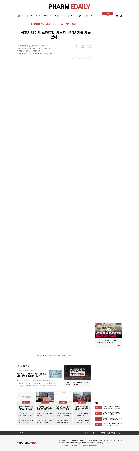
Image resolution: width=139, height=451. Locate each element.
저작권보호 (119, 433)
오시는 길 (92, 433)
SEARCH (121, 16)
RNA (54, 24)
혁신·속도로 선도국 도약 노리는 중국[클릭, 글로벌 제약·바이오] (37, 383)
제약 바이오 (58, 16)
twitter (80, 58)
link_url (86, 58)
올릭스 (67, 24)
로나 (42, 24)
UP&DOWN (47, 16)
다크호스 (29, 16)
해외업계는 (35, 24)
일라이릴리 (26, 370)
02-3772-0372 (90, 443)
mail (83, 58)
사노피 (48, 24)
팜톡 (80, 16)
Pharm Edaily (26, 443)
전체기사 (20, 16)
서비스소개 (88, 16)
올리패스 (74, 24)
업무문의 (97, 433)
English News (70, 16)
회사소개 (86, 433)
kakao (73, 58)
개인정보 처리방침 (111, 433)
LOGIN (116, 16)
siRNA (60, 24)
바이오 (19, 370)
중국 (32, 370)
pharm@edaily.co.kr (107, 443)
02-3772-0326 (71, 443)
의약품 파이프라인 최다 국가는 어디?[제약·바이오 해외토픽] (36, 380)
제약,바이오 (82, 402)
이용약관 (103, 433)
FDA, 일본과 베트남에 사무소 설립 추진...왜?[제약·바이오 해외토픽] (37, 386)
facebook (76, 58)
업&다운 (63, 402)
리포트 (38, 16)
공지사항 (21, 432)
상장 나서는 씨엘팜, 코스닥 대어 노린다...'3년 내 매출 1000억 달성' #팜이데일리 (108, 342)
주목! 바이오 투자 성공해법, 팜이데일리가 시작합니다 (77, 383)
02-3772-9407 (83, 443)
